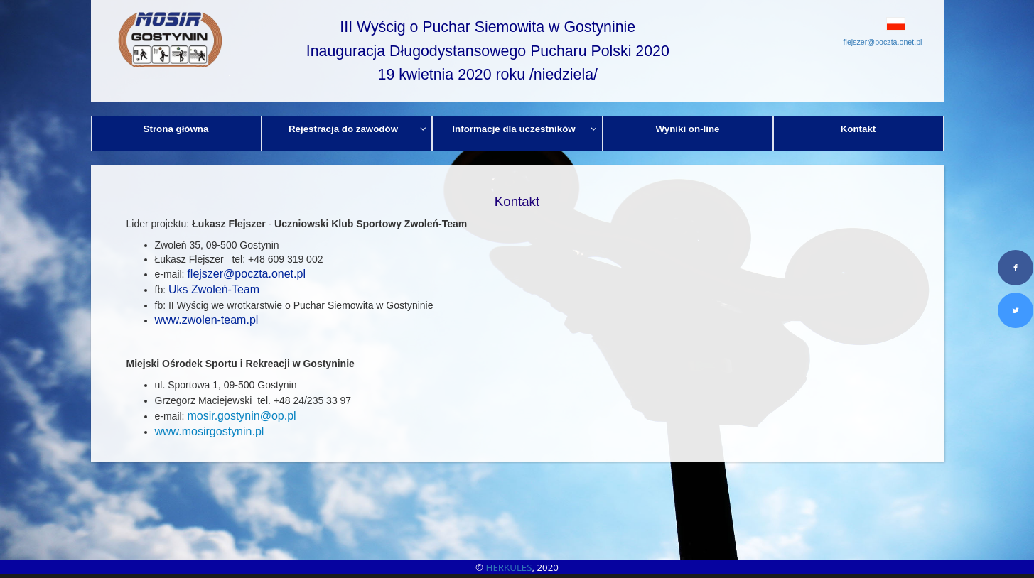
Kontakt (858, 129)
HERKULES (509, 567)
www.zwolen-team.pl (207, 320)
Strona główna (176, 129)
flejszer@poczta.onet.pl (883, 42)
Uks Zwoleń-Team (215, 289)
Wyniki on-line (687, 129)
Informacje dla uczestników (524, 129)
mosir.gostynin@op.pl (241, 416)
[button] (863, 23)
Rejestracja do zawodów (357, 129)
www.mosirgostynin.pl (209, 431)
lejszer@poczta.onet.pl (248, 274)
